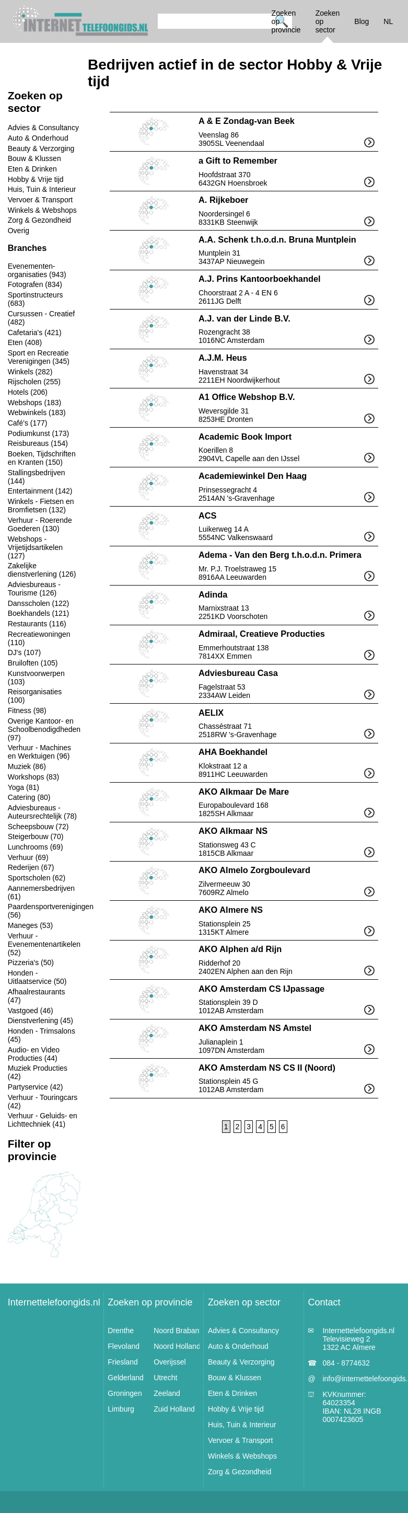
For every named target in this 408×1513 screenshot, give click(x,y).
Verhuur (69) (28, 857)
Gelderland (126, 1377)
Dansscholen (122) (38, 603)
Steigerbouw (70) (36, 836)
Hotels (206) (28, 392)
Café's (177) (28, 423)
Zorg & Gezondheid (39, 220)
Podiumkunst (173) (38, 433)
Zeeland (167, 1393)
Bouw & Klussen (34, 158)
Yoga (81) (23, 787)
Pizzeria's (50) (31, 962)
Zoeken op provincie (150, 1302)
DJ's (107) (24, 652)
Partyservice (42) (35, 1087)
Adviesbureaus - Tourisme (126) (34, 588)
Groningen (125, 1393)
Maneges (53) (30, 925)
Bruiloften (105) (33, 663)
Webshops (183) (34, 402)
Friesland (123, 1362)
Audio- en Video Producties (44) (34, 1054)
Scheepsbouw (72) (38, 826)
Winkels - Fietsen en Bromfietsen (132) (41, 505)
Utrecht (165, 1377)
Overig (18, 230)
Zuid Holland (174, 1409)
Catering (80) (29, 797)
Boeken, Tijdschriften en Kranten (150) (42, 458)
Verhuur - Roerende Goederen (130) (40, 524)
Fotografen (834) (35, 284)
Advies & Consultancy (43, 127)
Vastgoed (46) (30, 1010)
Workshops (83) (34, 777)
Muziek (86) (27, 766)
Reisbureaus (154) (38, 443)
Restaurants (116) (37, 624)
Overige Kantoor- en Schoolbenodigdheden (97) (44, 729)
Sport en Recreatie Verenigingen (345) (38, 357)
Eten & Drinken (32, 169)
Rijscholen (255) (34, 381)
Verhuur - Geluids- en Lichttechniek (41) (42, 1119)
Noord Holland (177, 1346)
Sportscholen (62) (37, 878)
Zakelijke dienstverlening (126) (42, 569)
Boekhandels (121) (38, 613)
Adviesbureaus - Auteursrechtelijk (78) (42, 812)
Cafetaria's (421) (35, 332)
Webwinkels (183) (37, 412)
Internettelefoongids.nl (54, 1302)
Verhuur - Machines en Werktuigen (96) (39, 751)
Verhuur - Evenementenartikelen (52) (44, 944)
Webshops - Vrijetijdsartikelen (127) (35, 547)
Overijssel (169, 1362)
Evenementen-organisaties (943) (37, 270)
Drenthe (121, 1330)
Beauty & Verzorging (41, 148)
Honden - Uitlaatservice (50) (37, 977)
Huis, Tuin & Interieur (42, 189)
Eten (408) (25, 342)
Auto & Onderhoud (38, 138)
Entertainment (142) (40, 491)
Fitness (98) (27, 710)
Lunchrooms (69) (35, 847)
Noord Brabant (177, 1330)
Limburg (121, 1409)
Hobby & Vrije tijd (36, 179)
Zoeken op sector (244, 1302)
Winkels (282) (30, 372)
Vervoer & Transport (40, 200)
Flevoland (123, 1346)
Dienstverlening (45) (40, 1020)
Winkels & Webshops (42, 210)
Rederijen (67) (31, 867)
